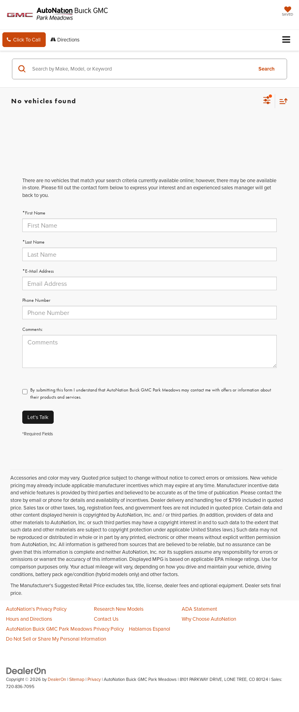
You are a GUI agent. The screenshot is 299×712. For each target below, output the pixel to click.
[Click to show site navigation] (286, 40)
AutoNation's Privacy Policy (36, 608)
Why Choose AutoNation (209, 618)
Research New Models (119, 608)
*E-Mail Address (38, 271)
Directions (65, 39)
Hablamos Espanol (149, 628)
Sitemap (76, 679)
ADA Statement (199, 608)
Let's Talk (38, 417)
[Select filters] (267, 101)
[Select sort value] (281, 101)
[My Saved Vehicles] (287, 12)
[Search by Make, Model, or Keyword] (140, 69)
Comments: (32, 329)
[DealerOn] (26, 670)
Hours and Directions (29, 618)
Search (266, 69)
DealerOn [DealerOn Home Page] (57, 679)
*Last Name (33, 242)
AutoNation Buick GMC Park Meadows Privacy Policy (65, 628)
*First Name (33, 213)
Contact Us (106, 618)
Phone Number (36, 300)
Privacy (94, 679)
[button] (24, 39)
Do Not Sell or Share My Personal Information (56, 638)
